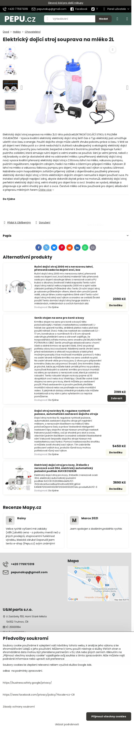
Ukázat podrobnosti (67, 724)
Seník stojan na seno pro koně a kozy (59, 318)
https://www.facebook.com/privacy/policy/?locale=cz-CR (39, 694)
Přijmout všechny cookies (108, 716)
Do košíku (96, 210)
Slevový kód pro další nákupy (65, 3)
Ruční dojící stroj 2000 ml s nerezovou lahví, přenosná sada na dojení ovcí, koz (63, 268)
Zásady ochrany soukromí (19, 706)
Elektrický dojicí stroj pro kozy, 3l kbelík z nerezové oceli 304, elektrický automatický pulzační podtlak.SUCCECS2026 (63, 468)
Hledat (103, 19)
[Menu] (127, 18)
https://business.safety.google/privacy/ (27, 682)
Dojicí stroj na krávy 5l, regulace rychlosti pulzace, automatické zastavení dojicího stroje (66, 412)
